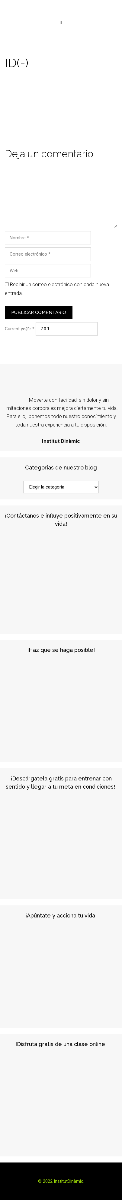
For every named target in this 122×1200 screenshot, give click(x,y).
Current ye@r (19, 329)
